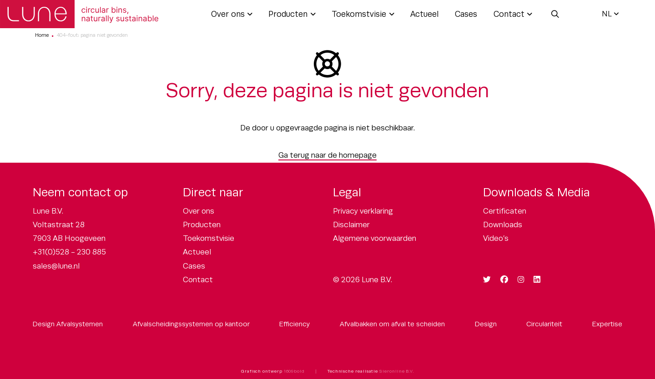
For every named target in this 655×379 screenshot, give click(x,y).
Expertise (607, 324)
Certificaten (504, 211)
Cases (466, 14)
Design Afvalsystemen (68, 324)
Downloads (502, 224)
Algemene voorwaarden (374, 238)
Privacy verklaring (363, 211)
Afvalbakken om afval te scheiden (392, 324)
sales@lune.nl (56, 266)
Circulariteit (544, 324)
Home (42, 35)
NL (607, 14)
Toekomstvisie (359, 14)
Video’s (496, 238)
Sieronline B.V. (396, 371)
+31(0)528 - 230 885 (69, 252)
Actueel (424, 14)
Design (486, 324)
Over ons (228, 14)
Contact (509, 14)
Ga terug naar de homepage (327, 155)
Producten (287, 14)
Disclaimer (351, 224)
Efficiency (294, 324)
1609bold (294, 371)
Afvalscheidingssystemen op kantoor (191, 324)
